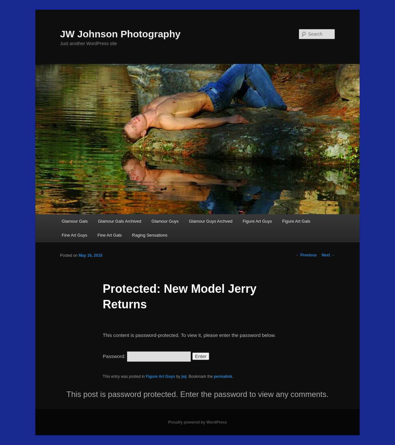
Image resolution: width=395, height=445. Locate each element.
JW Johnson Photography (120, 34)
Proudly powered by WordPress (197, 422)
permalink (223, 376)
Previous (306, 255)
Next (328, 255)
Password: (147, 356)
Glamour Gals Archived (119, 221)
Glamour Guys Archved (210, 221)
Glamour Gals (75, 221)
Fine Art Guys (74, 235)
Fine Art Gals (109, 235)
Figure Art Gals (296, 221)
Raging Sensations (149, 235)
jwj (183, 376)
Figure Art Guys (257, 221)
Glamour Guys (165, 221)
